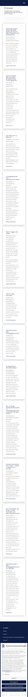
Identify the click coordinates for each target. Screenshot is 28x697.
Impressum (24, 695)
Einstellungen (7, 671)
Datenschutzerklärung (6, 670)
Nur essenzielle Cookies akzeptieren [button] (14, 686)
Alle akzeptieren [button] (14, 682)
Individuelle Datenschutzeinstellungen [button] (14, 690)
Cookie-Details (5, 695)
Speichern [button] (14, 678)
